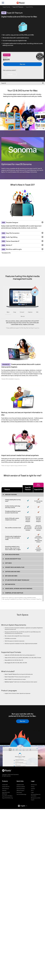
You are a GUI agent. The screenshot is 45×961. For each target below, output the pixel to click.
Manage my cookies (35, 797)
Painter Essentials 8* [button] (10, 241)
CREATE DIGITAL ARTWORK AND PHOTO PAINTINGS (18, 588)
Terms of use (34, 784)
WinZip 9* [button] (6, 245)
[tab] (22, 223)
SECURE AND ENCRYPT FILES (13, 558)
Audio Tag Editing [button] (9, 237)
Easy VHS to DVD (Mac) (7, 795)
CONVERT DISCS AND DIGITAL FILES (14, 567)
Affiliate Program (20, 790)
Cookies (33, 788)
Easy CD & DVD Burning (7, 797)
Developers (19, 792)
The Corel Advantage (21, 794)
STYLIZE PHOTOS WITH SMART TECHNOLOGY (17, 580)
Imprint (32, 799)
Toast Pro (36, 328)
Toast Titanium (5, 788)
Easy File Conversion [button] (10, 233)
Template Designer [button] (9, 222)
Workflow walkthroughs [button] (11, 249)
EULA (32, 790)
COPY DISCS (8, 563)
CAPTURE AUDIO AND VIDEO (12, 571)
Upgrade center (20, 784)
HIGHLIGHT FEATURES (11, 494)
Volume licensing (20, 788)
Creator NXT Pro (5, 786)
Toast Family (6, 7)
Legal (32, 792)
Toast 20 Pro (29, 7)
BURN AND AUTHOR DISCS (12, 554)
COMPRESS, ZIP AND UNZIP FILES (14, 593)
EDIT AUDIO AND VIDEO (11, 576)
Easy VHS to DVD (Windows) (6, 793)
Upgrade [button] (9, 74)
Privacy (32, 786)
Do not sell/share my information (35, 795)
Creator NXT (5, 784)
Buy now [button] (22, 721)
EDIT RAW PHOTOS (10, 584)
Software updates (21, 786)
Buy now (22, 64)
